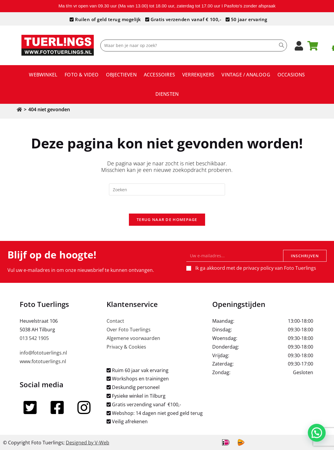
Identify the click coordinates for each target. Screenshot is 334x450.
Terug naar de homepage (167, 219)
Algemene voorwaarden (133, 338)
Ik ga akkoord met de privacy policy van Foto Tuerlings (255, 268)
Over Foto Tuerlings (129, 329)
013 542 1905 (34, 338)
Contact (115, 321)
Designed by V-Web (87, 442)
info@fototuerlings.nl (43, 352)
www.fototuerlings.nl (43, 361)
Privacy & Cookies (126, 347)
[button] (316, 432)
